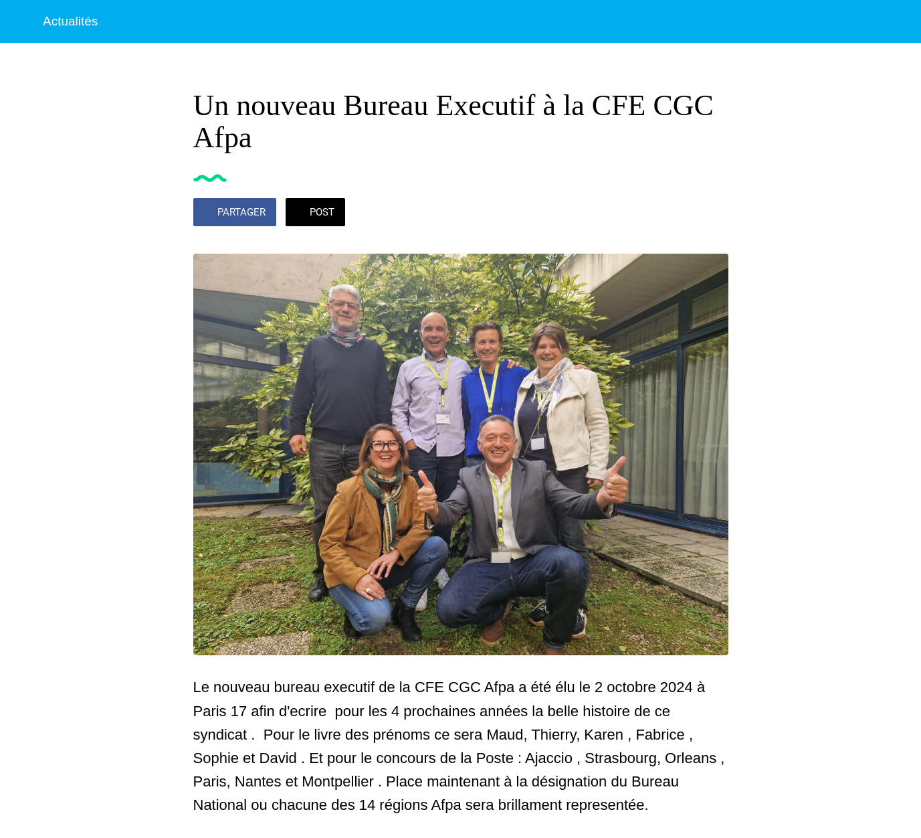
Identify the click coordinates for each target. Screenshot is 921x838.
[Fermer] (21, 21)
